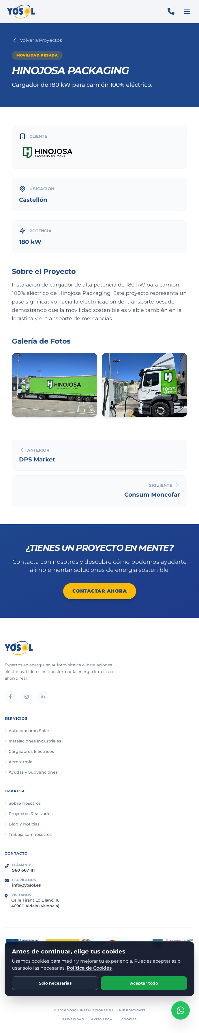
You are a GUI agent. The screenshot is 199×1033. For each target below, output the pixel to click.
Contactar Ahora (99, 591)
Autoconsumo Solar (27, 730)
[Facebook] (10, 696)
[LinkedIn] (42, 696)
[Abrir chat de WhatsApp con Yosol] (180, 1010)
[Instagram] (26, 696)
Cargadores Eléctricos (29, 751)
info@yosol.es (26, 885)
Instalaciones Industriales (33, 741)
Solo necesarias (55, 983)
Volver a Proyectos (37, 40)
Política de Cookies (89, 968)
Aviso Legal (102, 1019)
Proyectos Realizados (28, 813)
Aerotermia (18, 761)
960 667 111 (23, 870)
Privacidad (73, 1019)
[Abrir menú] (186, 11)
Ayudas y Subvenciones (31, 772)
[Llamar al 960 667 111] (171, 11)
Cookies (129, 1019)
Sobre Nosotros (23, 803)
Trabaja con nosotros (28, 834)
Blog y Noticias (22, 824)
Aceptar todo (144, 983)
